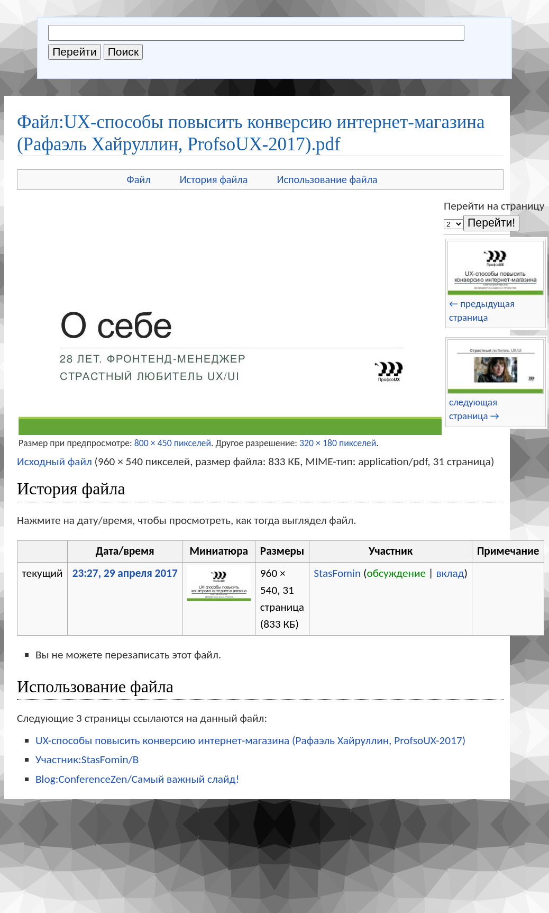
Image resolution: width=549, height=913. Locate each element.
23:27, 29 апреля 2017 (125, 573)
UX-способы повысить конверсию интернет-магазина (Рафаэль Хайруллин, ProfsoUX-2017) (250, 740)
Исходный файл (54, 461)
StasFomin (337, 573)
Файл (139, 179)
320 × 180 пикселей (337, 443)
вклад (450, 573)
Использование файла (327, 179)
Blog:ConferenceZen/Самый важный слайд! (137, 779)
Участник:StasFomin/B (87, 759)
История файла (214, 179)
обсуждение (396, 573)
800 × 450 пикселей (172, 443)
